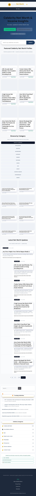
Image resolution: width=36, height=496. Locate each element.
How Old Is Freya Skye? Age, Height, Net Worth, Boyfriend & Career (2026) (23, 326)
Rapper (17, 177)
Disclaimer (18, 488)
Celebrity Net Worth (8, 425)
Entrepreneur (18, 174)
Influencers (18, 145)
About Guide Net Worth (18, 481)
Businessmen (18, 151)
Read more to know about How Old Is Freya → (22, 334)
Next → (23, 377)
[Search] (19, 388)
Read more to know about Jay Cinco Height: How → (12, 257)
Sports (18, 163)
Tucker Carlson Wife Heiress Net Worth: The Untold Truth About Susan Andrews (23, 285)
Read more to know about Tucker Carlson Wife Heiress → (23, 295)
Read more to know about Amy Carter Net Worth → (23, 352)
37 (19, 377)
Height (17, 168)
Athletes (18, 148)
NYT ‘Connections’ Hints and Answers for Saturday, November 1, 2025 (19, 399)
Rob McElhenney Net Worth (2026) (9, 409)
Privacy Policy (18, 484)
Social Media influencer (9, 429)
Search (30, 42)
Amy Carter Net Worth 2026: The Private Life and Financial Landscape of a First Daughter (23, 344)
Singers (18, 157)
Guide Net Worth (16, 493)
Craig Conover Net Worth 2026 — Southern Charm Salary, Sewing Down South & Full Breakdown (23, 306)
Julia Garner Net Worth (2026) (8, 412)
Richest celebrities (7, 446)
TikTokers (18, 160)
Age (18, 165)
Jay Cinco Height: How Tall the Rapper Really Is (16, 251)
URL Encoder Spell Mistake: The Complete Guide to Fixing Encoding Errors (23, 266)
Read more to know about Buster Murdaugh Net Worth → (23, 372)
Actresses (18, 154)
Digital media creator (8, 436)
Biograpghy (6, 439)
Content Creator (18, 171)
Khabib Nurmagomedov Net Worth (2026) (10, 416)
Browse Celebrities (10, 29)
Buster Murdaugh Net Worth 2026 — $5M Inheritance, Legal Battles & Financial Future (23, 362)
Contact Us (18, 486)
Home (18, 479)
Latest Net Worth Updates (24, 29)
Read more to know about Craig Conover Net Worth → (23, 316)
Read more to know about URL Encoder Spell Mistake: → (22, 276)
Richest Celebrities (18, 142)
